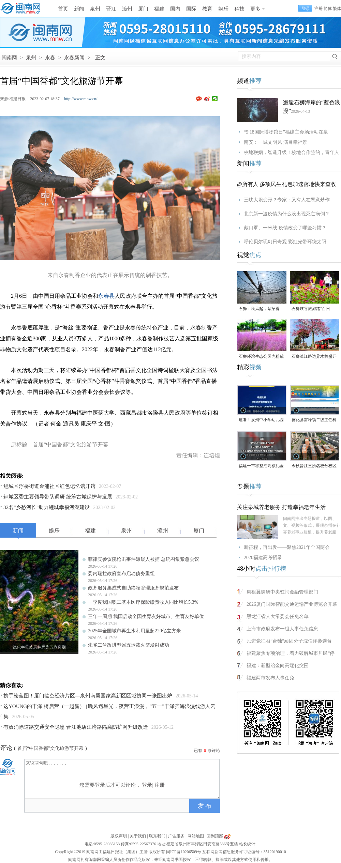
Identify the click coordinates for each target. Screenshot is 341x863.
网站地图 (196, 836)
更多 (255, 9)
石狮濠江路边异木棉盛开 (314, 356)
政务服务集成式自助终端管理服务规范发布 (133, 587)
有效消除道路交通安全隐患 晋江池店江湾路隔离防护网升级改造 (75, 727)
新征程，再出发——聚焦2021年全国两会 (287, 547)
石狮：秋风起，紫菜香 (259, 308)
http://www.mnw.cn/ (81, 98)
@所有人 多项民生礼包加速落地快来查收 (286, 184)
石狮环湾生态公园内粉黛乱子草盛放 (261, 357)
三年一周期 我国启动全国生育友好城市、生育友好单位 (146, 616)
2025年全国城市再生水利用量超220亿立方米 (134, 630)
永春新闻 (74, 57)
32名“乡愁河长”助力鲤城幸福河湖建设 (46, 507)
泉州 (95, 9)
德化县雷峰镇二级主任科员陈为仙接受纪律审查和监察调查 (314, 420)
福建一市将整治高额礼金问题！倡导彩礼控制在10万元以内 (261, 466)
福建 (159, 9)
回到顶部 (215, 836)
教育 (207, 9)
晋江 (111, 9)
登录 (147, 785)
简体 (328, 8)
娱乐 (223, 9)
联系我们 (157, 836)
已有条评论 (207, 750)
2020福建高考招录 (263, 557)
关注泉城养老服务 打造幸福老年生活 (281, 507)
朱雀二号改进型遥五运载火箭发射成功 (128, 645)
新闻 (79, 9)
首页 (63, 9)
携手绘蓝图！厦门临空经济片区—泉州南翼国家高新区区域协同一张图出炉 (87, 695)
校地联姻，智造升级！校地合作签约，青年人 (291, 152)
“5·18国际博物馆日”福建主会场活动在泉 (286, 132)
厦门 (143, 9)
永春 (50, 57)
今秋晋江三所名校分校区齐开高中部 (314, 466)
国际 (191, 9)
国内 (175, 9)
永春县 (106, 296)
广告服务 (176, 836)
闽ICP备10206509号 (183, 851)
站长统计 (247, 844)
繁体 (337, 8)
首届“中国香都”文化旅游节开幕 (50, 748)
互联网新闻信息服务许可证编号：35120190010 (244, 851)
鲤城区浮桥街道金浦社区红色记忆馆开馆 (49, 486)
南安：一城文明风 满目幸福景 (275, 142)
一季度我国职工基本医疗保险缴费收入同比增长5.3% (143, 602)
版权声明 (118, 836)
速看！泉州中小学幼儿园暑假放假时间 (261, 420)
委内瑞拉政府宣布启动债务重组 (121, 573)
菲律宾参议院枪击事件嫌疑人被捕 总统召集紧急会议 (143, 559)
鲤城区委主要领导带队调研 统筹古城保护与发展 (57, 496)
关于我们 (138, 836)
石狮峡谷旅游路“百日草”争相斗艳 (311, 309)
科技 (239, 9)
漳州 (127, 9)
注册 (318, 8)
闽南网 (9, 57)
